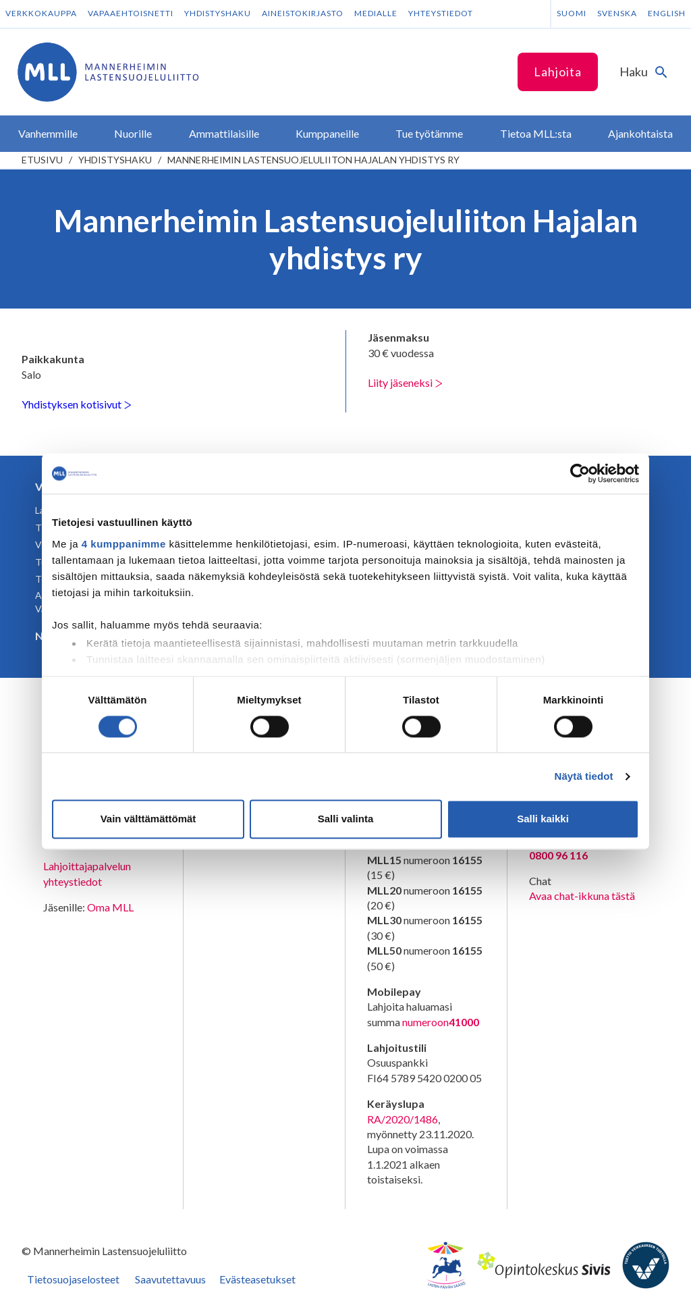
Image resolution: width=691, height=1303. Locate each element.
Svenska (617, 13)
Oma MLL (110, 907)
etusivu (42, 159)
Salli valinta (346, 819)
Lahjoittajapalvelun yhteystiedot (87, 873)
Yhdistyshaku (217, 13)
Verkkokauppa (41, 13)
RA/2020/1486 (402, 1119)
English (667, 13)
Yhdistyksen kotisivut (77, 404)
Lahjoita (558, 71)
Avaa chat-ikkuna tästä (582, 895)
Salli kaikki (543, 819)
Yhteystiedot (440, 13)
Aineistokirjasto (302, 13)
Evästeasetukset (257, 1279)
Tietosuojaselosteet (73, 1279)
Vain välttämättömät (148, 819)
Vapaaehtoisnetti (130, 13)
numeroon (440, 1022)
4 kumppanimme (124, 544)
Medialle (375, 13)
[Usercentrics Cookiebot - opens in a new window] (580, 473)
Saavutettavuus (170, 1279)
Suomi (571, 13)
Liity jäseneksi (405, 382)
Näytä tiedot (584, 776)
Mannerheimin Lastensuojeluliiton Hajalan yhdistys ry (313, 159)
